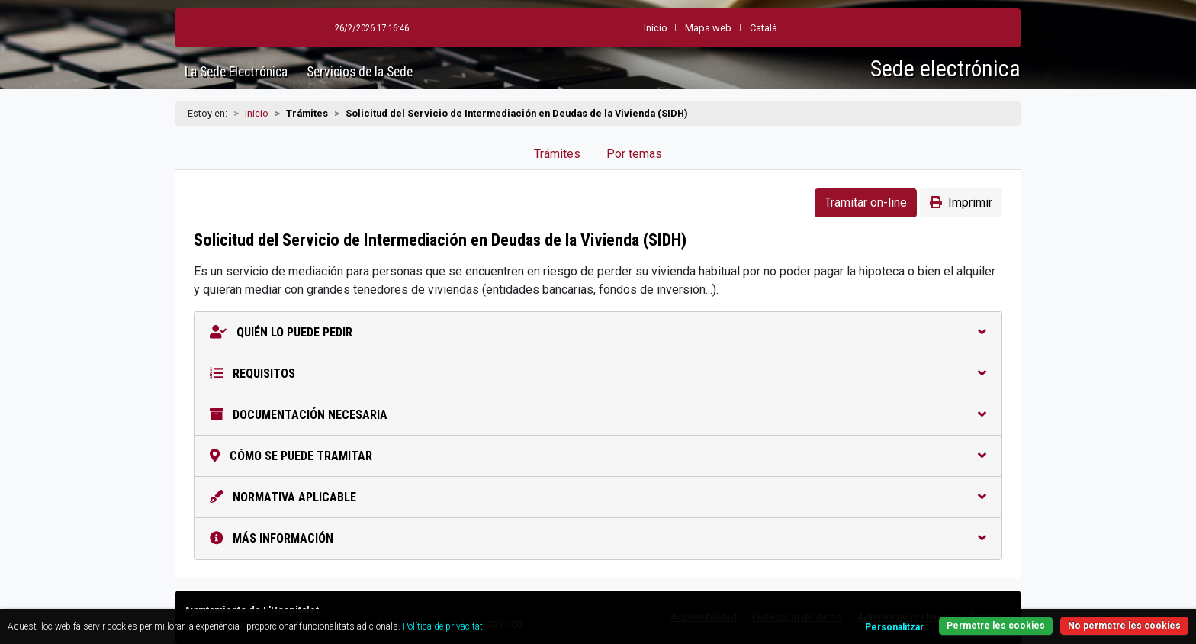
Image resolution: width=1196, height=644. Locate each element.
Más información (598, 538)
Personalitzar (894, 627)
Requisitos (598, 373)
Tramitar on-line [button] (866, 202)
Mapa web (708, 28)
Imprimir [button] (961, 202)
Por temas (634, 154)
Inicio (256, 113)
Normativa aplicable (598, 497)
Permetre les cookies (996, 625)
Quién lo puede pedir (598, 332)
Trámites (557, 154)
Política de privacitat (443, 626)
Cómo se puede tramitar (598, 456)
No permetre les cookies (1124, 625)
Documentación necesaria (598, 415)
